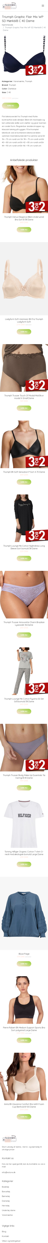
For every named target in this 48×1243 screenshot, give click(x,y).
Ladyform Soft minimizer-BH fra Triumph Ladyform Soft (24, 320)
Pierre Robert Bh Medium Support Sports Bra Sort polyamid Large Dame (24, 1029)
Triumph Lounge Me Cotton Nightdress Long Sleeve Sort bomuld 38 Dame (24, 547)
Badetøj (5, 1187)
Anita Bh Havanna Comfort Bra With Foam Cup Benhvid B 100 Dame (24, 1105)
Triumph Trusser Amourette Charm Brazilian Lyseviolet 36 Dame (24, 623)
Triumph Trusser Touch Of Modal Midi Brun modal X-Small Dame (24, 396)
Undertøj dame (8, 1210)
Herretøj (5, 1205)
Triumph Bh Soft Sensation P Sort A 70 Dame (24, 472)
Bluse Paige (24, 954)
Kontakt (5, 1236)
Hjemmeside (7, 25)
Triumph (28, 81)
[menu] (43, 6)
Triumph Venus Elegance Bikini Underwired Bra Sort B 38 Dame (24, 218)
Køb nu (10, 105)
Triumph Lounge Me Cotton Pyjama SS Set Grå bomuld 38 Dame (24, 700)
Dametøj (6, 1201)
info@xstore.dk (8, 1172)
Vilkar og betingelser (11, 1241)
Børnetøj (6, 1196)
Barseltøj (6, 1191)
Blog (4, 1231)
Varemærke (18, 81)
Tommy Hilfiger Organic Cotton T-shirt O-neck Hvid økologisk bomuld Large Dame (24, 853)
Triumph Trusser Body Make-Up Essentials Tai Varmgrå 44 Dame (24, 776)
